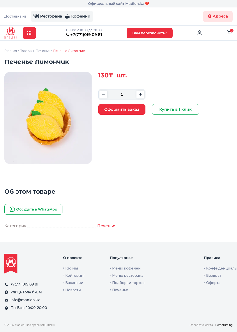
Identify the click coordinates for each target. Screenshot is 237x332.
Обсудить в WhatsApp (33, 209)
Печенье (106, 225)
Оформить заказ (121, 109)
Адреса (218, 16)
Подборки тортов (128, 283)
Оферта (213, 283)
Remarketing (224, 325)
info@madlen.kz (25, 300)
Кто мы (71, 268)
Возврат (213, 276)
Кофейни (77, 16)
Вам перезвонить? (149, 33)
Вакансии (74, 283)
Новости (73, 290)
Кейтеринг (75, 276)
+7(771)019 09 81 (84, 34)
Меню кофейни (126, 268)
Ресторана (48, 16)
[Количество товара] (122, 94)
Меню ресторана (127, 276)
